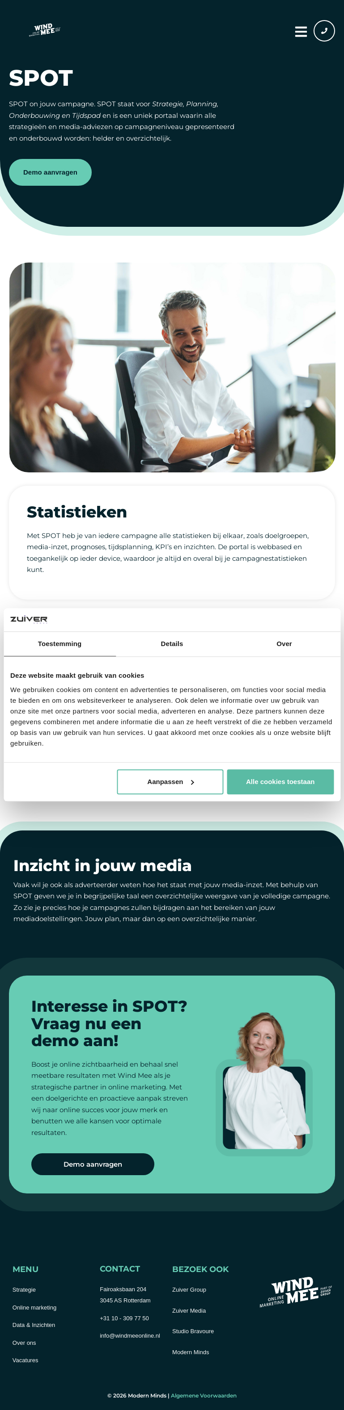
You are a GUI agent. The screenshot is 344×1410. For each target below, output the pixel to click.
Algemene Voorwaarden (204, 1395)
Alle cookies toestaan (280, 781)
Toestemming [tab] (60, 644)
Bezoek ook (200, 1269)
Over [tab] (284, 644)
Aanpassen (170, 781)
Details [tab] (172, 644)
